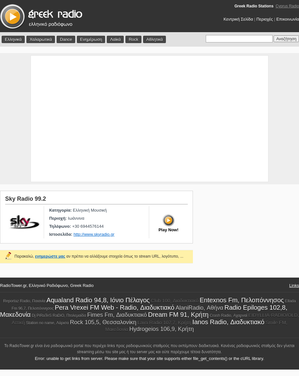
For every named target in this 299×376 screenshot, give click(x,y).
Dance (66, 39)
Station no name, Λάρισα (47, 323)
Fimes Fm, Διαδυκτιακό (117, 315)
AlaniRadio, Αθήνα (199, 308)
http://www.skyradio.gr (94, 234)
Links (294, 285)
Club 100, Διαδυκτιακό (174, 300)
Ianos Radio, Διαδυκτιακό (228, 322)
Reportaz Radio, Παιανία (24, 301)
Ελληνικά (13, 39)
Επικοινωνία (287, 19)
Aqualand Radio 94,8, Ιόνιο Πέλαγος (98, 300)
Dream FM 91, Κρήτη (178, 314)
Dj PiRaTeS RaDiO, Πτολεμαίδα (59, 315)
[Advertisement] (61, 118)
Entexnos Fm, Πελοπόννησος (242, 300)
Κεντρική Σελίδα (238, 19)
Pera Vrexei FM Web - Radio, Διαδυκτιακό (114, 307)
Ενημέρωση (91, 39)
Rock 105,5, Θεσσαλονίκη (103, 322)
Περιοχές (265, 19)
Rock (133, 39)
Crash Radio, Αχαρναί (228, 315)
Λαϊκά (115, 39)
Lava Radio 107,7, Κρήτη (164, 322)
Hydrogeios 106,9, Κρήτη (161, 329)
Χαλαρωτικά (41, 39)
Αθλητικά (154, 39)
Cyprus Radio (287, 6)
